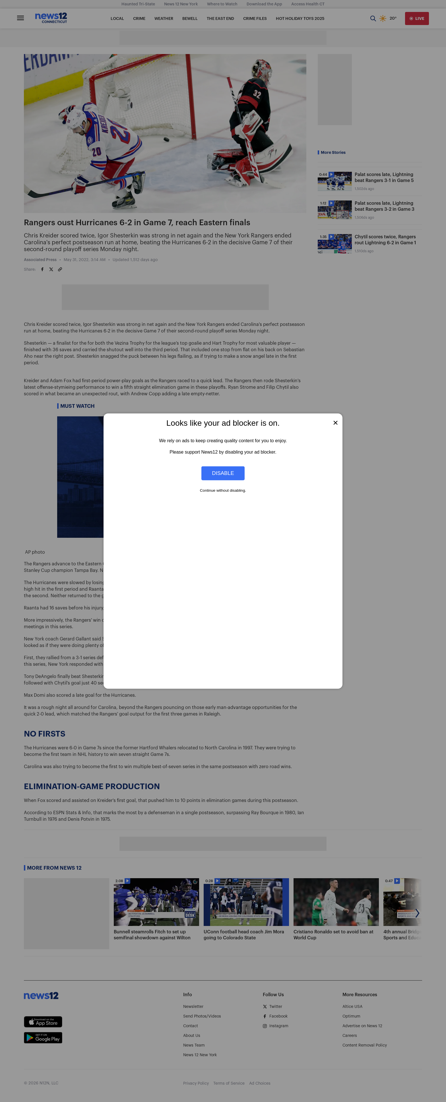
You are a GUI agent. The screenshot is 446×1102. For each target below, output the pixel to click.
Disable (223, 473)
